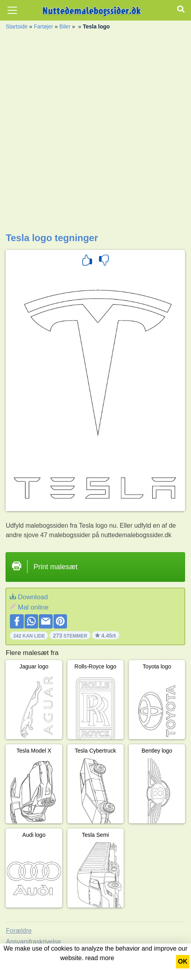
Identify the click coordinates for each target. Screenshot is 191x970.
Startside (16, 26)
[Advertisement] (95, 133)
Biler (65, 26)
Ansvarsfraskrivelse (33, 941)
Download (33, 597)
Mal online (33, 607)
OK (182, 961)
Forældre (19, 930)
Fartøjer (43, 26)
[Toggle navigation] (12, 10)
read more (99, 958)
